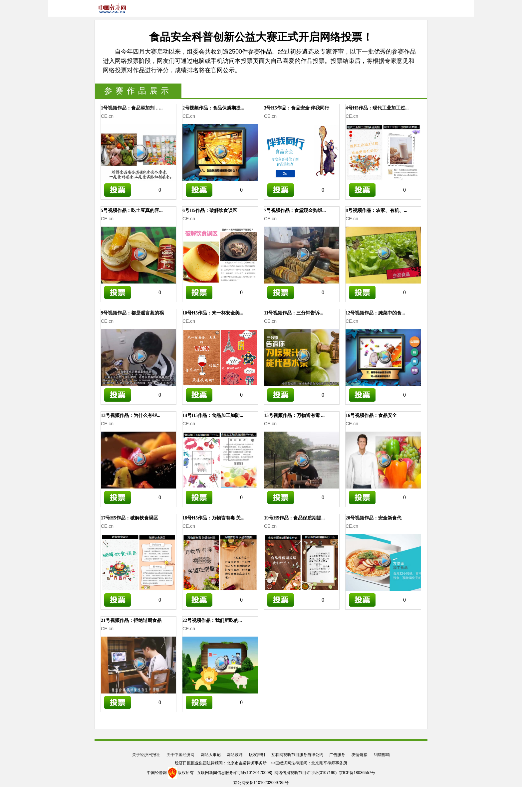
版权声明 (257, 754)
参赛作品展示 (138, 90)
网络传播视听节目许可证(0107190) (305, 772)
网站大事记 (211, 754)
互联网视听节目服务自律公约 (297, 754)
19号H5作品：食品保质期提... (294, 517)
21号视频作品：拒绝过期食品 (131, 620)
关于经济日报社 (146, 754)
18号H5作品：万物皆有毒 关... (213, 517)
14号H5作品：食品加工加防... (212, 415)
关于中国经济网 (180, 754)
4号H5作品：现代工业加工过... (377, 107)
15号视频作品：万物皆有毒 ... (294, 415)
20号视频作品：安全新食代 (373, 517)
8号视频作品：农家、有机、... (376, 210)
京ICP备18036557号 (357, 772)
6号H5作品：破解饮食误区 (209, 210)
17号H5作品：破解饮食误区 (129, 517)
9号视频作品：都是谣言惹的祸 (132, 312)
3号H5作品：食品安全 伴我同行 (296, 107)
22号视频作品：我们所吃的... (212, 620)
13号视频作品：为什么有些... (130, 415)
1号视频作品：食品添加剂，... (132, 107)
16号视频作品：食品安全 (371, 415)
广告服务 (337, 754)
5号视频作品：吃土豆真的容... (132, 210)
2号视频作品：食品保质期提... (213, 107)
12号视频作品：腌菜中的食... (375, 312)
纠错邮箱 (382, 754)
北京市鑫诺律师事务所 (247, 763)
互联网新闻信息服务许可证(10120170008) (234, 772)
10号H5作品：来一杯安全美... (212, 312)
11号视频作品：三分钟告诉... (293, 312)
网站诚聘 (235, 754)
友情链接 (360, 754)
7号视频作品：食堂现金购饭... (295, 210)
